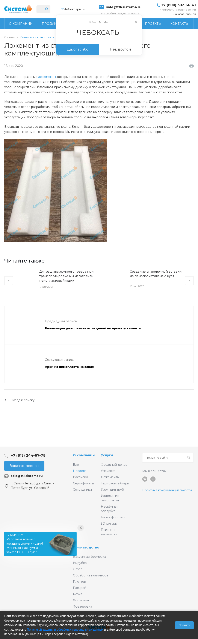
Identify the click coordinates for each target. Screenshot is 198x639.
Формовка (81, 600)
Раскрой (79, 588)
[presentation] (8, 280)
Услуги (107, 455)
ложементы (47, 77)
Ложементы (110, 477)
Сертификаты (83, 483)
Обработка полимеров (90, 575)
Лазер (78, 569)
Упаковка (108, 471)
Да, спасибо (77, 49)
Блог (76, 465)
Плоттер (79, 582)
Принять (184, 625)
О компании (84, 455)
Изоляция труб (112, 490)
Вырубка (80, 563)
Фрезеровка (82, 606)
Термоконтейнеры (115, 483)
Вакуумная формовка (89, 557)
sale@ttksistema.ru (124, 7)
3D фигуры (109, 523)
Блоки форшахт (113, 517)
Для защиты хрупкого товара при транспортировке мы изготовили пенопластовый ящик (66, 276)
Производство (86, 547)
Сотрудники (82, 490)
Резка (77, 594)
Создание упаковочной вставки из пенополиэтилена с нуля (155, 274)
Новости (79, 471)
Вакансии (80, 477)
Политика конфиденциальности (167, 490)
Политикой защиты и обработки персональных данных (65, 629)
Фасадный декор (114, 465)
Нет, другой (120, 49)
